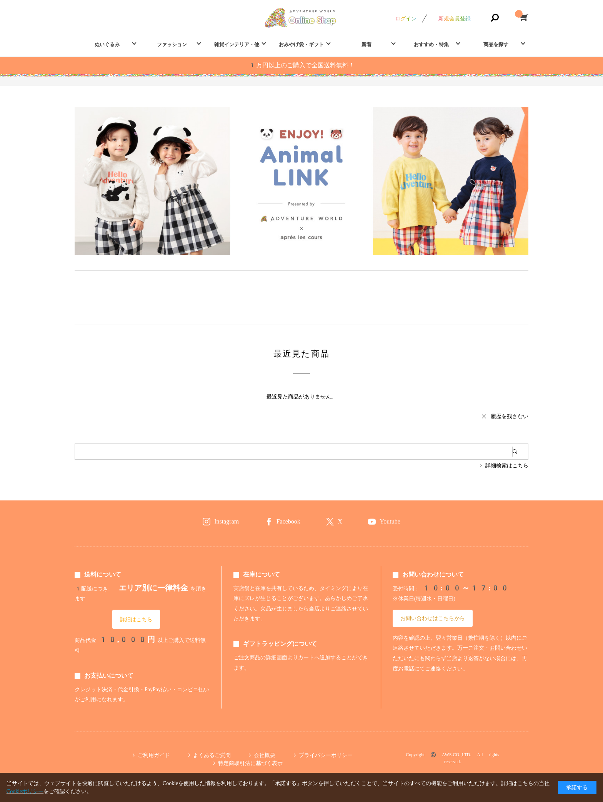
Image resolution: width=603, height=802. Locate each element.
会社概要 (264, 755)
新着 (366, 44)
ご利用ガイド (154, 755)
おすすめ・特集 (431, 44)
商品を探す (495, 44)
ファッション (172, 44)
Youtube (390, 521)
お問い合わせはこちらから (432, 618)
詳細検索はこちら (506, 465)
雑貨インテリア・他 (236, 44)
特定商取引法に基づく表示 (250, 763)
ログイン (405, 18)
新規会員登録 (454, 18)
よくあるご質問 (212, 755)
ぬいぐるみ (107, 44)
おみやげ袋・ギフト (301, 44)
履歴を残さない (509, 416)
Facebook (288, 521)
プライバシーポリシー (326, 755)
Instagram (226, 521)
